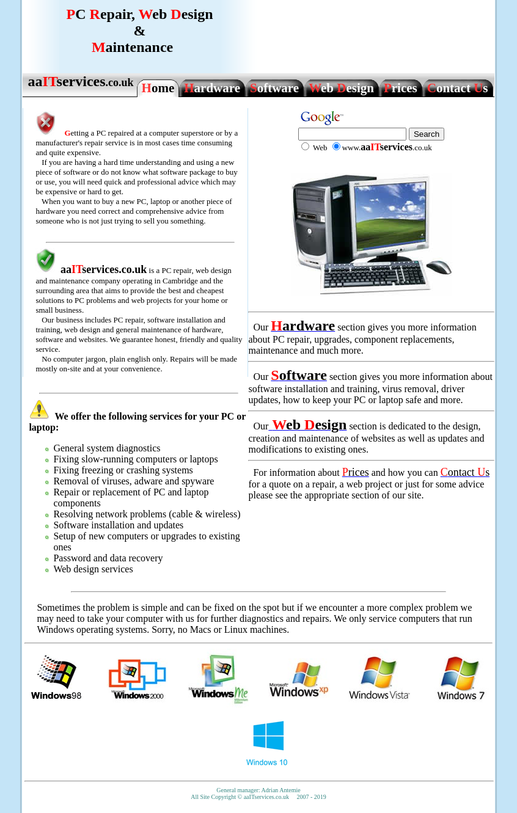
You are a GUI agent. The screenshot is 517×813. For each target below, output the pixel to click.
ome (158, 88)
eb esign (341, 88)
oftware (274, 88)
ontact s (457, 88)
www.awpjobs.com (258, 805)
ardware (212, 88)
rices (400, 88)
